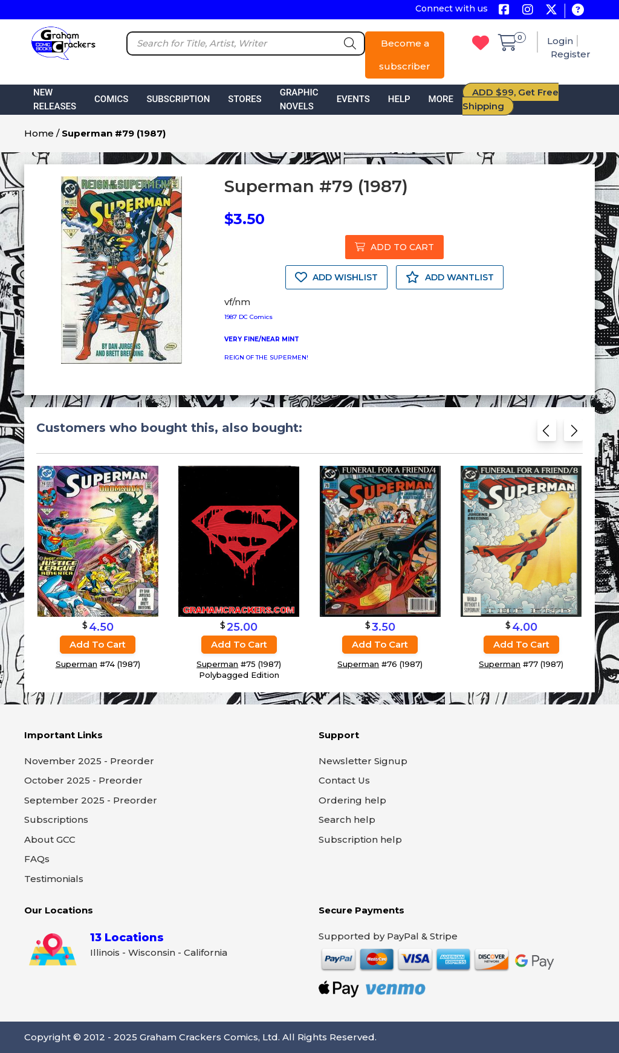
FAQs (37, 859)
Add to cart (98, 644)
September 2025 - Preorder (90, 800)
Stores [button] (244, 99)
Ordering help (352, 800)
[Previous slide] (546, 434)
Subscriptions (56, 819)
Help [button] (399, 99)
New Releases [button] (54, 99)
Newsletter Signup (363, 761)
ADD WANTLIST (450, 277)
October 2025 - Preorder (83, 780)
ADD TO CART (394, 247)
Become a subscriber (404, 54)
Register (571, 54)
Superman (76, 664)
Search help (347, 819)
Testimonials (53, 878)
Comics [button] (111, 99)
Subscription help (360, 839)
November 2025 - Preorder (89, 761)
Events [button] (353, 99)
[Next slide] (573, 434)
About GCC (50, 839)
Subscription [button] (178, 99)
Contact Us (344, 780)
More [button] (441, 99)
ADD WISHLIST (336, 277)
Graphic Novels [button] (299, 99)
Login (560, 41)
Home (39, 133)
